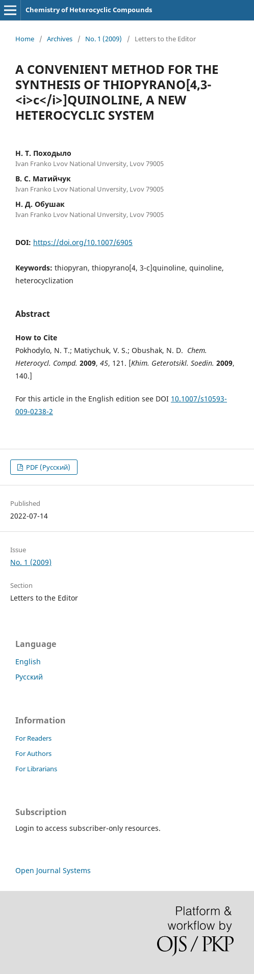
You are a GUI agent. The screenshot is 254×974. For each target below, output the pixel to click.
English (28, 661)
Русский (29, 677)
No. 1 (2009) (103, 38)
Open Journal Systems (53, 870)
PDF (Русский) (47, 467)
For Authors (33, 753)
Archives (59, 38)
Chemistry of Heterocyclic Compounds (89, 9)
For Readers (33, 738)
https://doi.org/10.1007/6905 (83, 242)
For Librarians (36, 768)
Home (24, 38)
